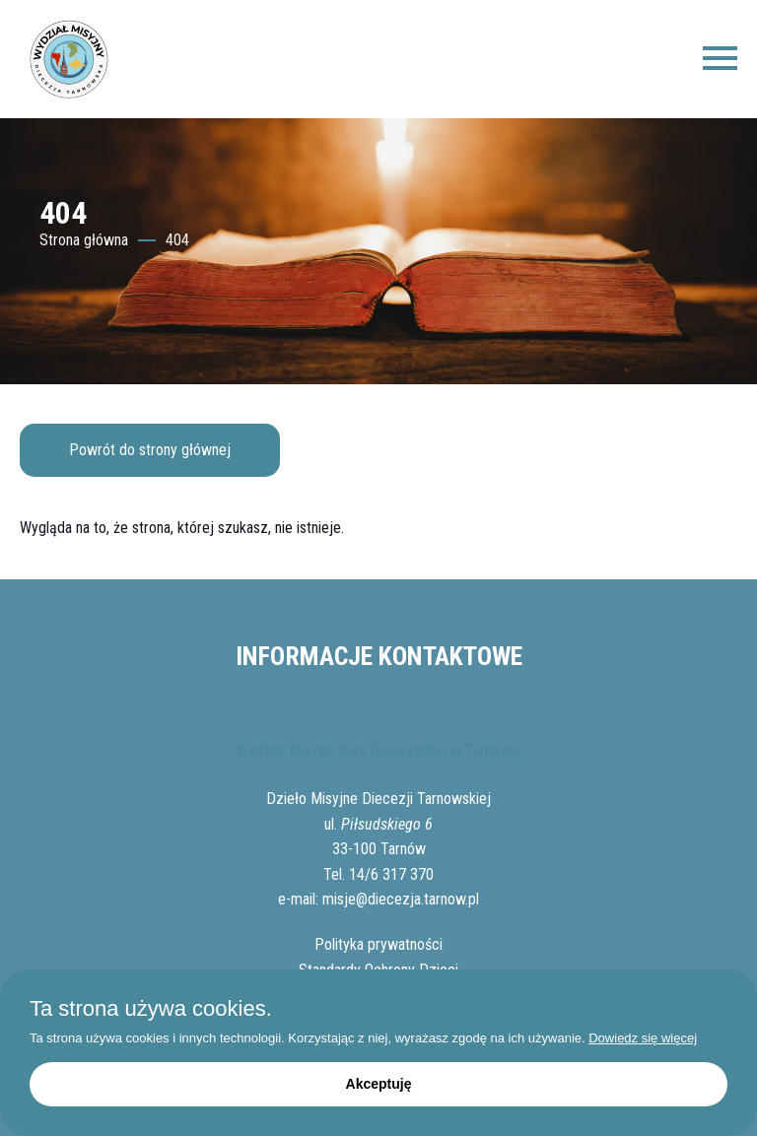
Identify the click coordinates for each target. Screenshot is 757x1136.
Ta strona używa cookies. (151, 1009)
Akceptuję (379, 1084)
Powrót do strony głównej (150, 449)
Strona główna (83, 240)
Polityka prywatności (378, 944)
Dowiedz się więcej (642, 1038)
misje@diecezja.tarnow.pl (400, 899)
